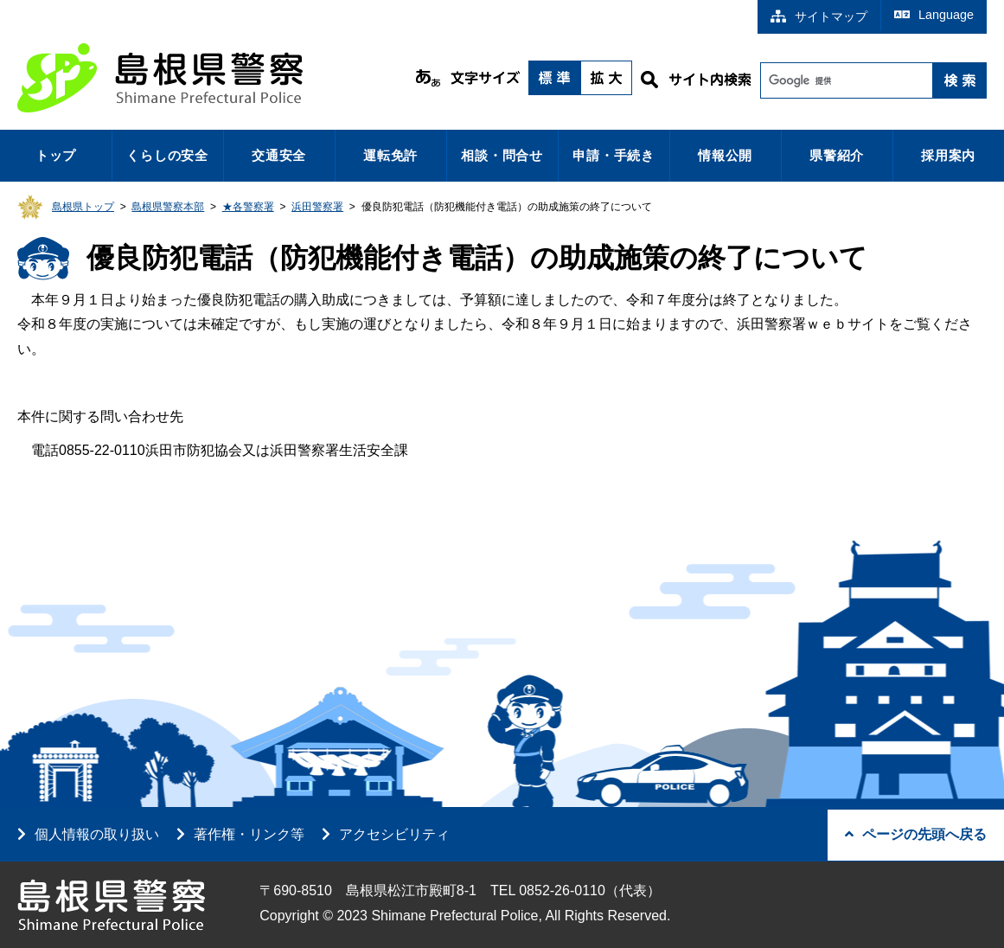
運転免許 (390, 155)
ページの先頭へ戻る (916, 834)
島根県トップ (83, 207)
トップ (55, 155)
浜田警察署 (317, 207)
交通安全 (279, 155)
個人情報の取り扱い (97, 834)
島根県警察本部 (167, 207)
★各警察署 (248, 207)
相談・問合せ (502, 155)
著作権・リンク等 (249, 834)
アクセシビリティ (394, 834)
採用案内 (948, 155)
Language (934, 15)
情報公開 (725, 155)
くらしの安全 (167, 155)
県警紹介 (836, 155)
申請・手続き (613, 155)
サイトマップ (819, 16)
